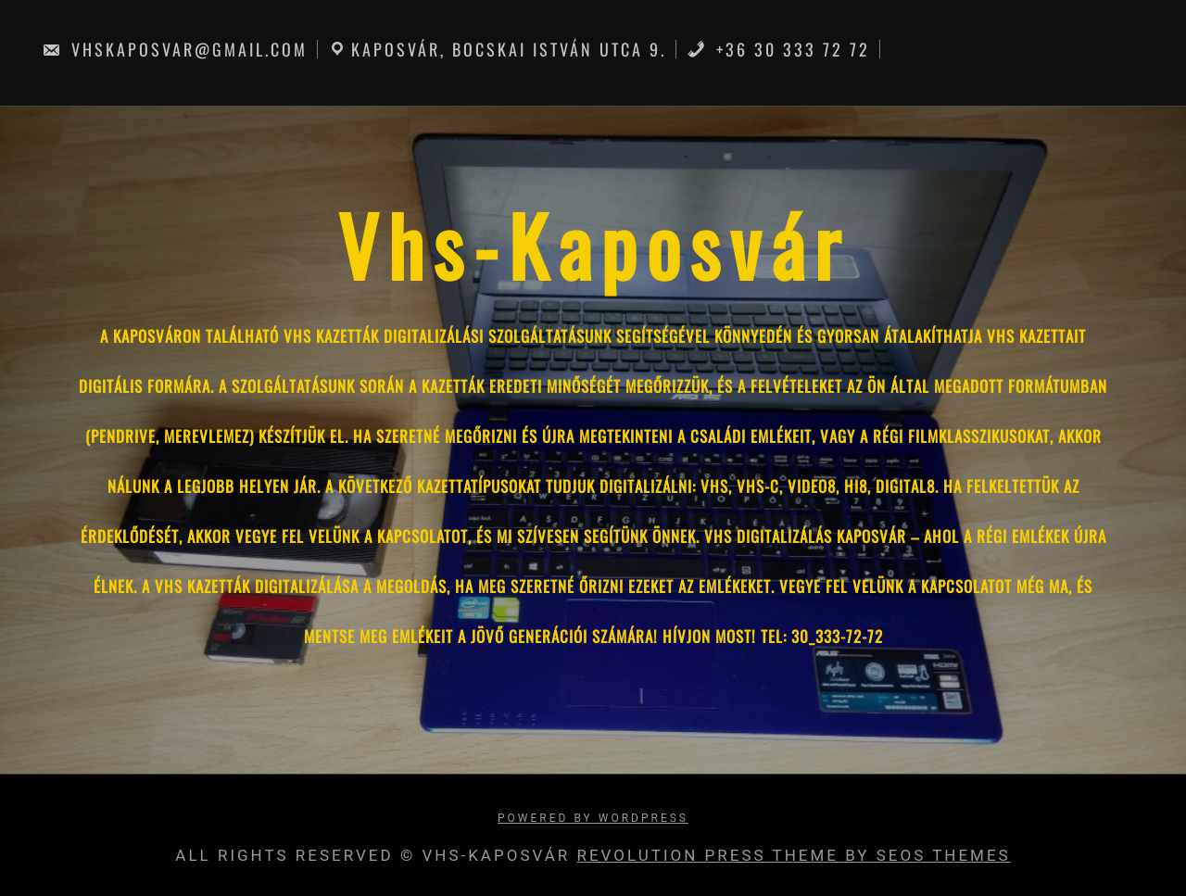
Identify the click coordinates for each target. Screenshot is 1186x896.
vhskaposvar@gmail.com (175, 49)
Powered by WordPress (593, 818)
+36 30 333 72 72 (778, 49)
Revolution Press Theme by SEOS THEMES (793, 855)
